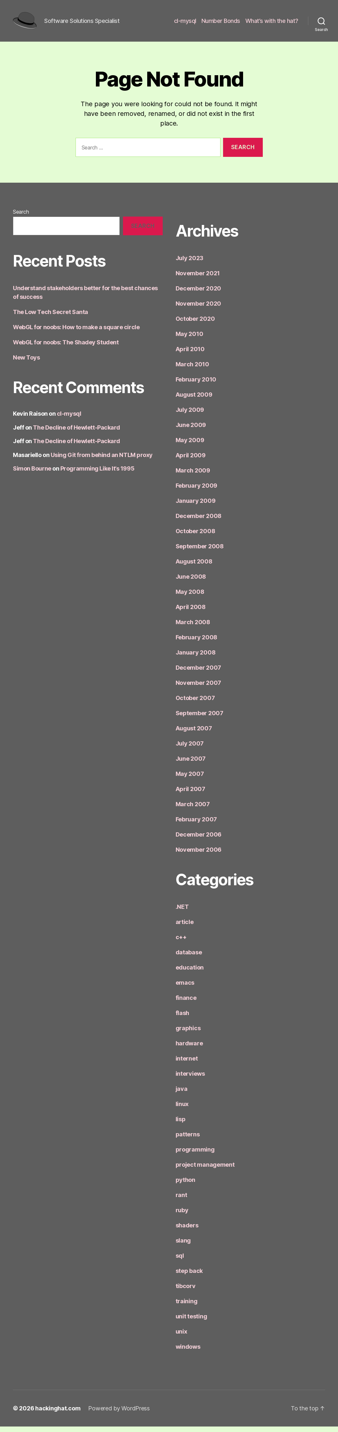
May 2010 (189, 339)
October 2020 (195, 324)
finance (186, 1003)
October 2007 (195, 703)
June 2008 (191, 582)
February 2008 (197, 642)
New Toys (26, 363)
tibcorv (186, 1291)
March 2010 (192, 369)
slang (183, 1246)
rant (181, 1200)
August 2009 (194, 400)
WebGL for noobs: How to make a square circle (76, 332)
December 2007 (198, 673)
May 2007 (190, 779)
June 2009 (191, 430)
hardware (189, 1048)
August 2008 (194, 567)
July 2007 (190, 749)
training (187, 1306)
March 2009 (193, 475)
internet (187, 1064)
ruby (182, 1215)
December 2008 (199, 521)
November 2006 (199, 855)
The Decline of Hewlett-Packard (76, 433)
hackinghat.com (57, 1413)
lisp (181, 1124)
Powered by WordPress (119, 1413)
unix (181, 1337)
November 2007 (198, 688)
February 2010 (196, 384)
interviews (190, 1079)
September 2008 (200, 551)
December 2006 (199, 840)
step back (189, 1276)
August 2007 (194, 733)
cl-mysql (185, 23)
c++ (181, 942)
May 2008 (190, 597)
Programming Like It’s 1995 (97, 474)
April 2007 (190, 794)
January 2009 (196, 506)
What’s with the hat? (271, 23)
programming (195, 1155)
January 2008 (196, 658)
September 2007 (199, 718)
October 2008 (195, 536)
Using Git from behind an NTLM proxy (102, 460)
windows (188, 1352)
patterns (188, 1139)
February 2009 (197, 491)
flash (182, 1018)
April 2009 (191, 460)
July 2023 (190, 263)
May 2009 (190, 445)
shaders (187, 1230)
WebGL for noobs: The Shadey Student (65, 347)
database (189, 957)
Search (21, 217)
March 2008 (193, 627)
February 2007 (196, 824)
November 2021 (198, 278)
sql (180, 1261)
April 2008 (191, 612)
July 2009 (190, 415)
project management (205, 1170)
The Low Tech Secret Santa (50, 317)
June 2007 (191, 764)
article (185, 927)
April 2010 (190, 354)
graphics (188, 1033)
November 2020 (198, 309)
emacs (185, 988)
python (185, 1185)
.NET (182, 912)
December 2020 (198, 293)
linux (182, 1109)
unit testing (191, 1321)
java (182, 1094)
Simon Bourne (32, 474)
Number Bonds (220, 23)
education (190, 973)
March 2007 (193, 809)
